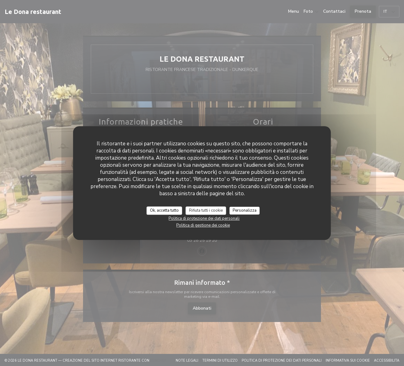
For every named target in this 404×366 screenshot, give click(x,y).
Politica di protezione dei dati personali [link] (204, 218)
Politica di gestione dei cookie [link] (203, 225)
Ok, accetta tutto (164, 210)
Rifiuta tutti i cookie (206, 210)
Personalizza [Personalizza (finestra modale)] (245, 210)
